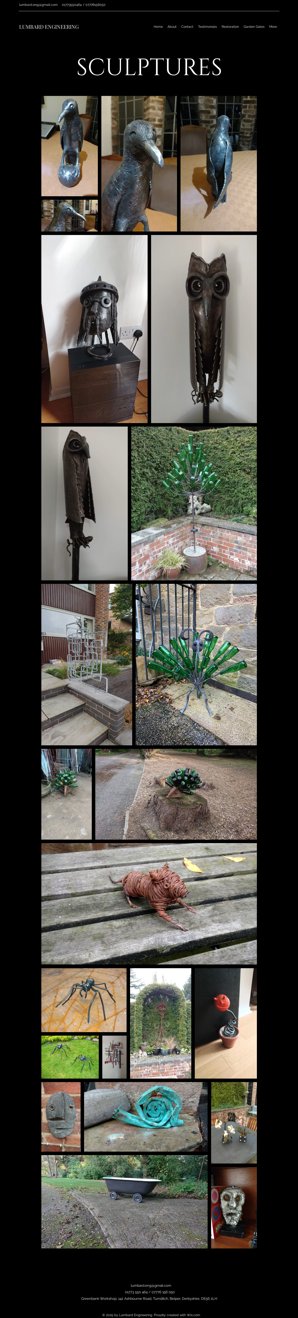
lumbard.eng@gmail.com (38, 5)
